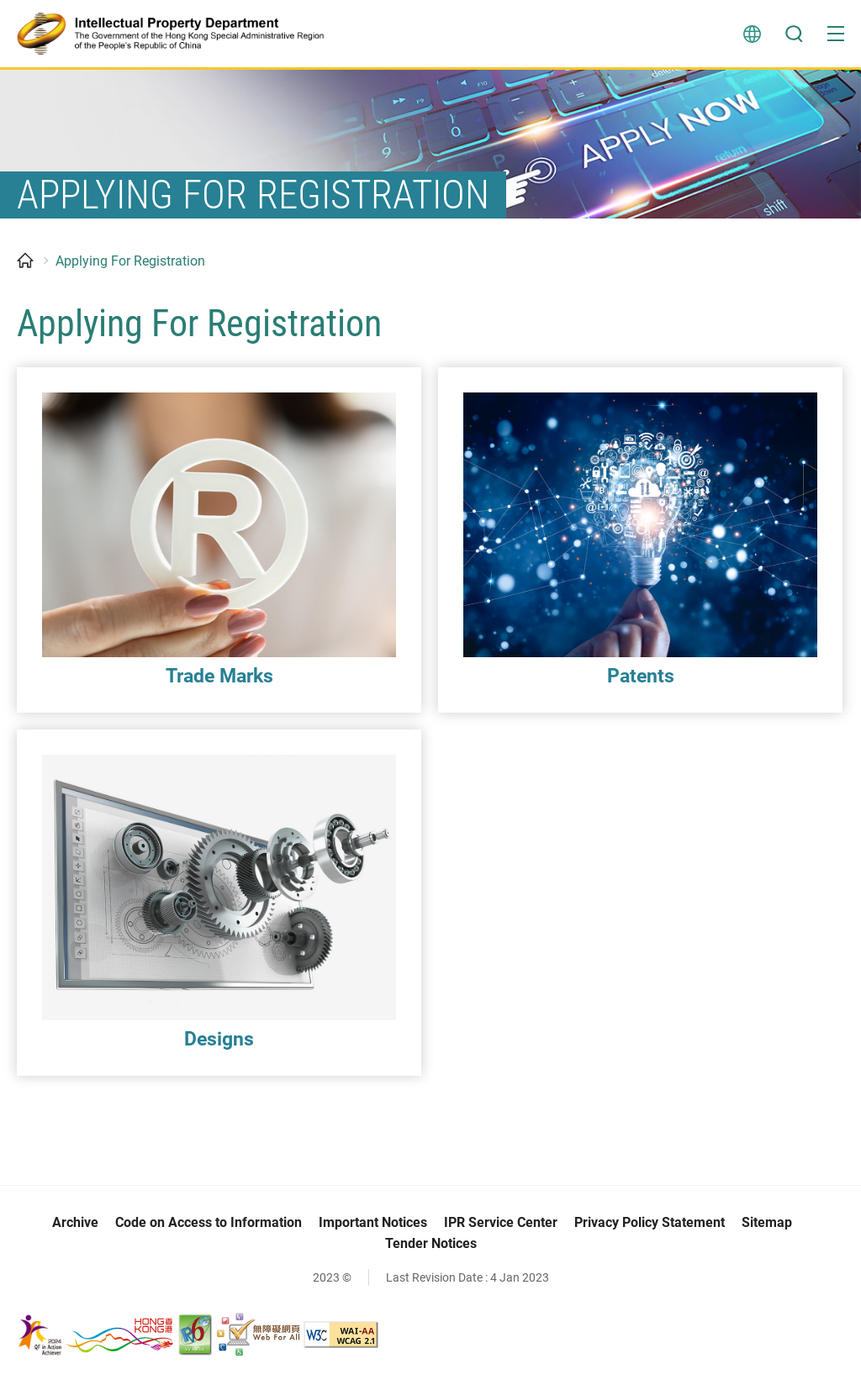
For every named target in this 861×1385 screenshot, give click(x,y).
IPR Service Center (500, 1225)
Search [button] (794, 33)
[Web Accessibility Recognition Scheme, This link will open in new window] (258, 1336)
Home (25, 263)
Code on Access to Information (208, 1225)
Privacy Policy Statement (649, 1225)
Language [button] (752, 33)
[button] (836, 33)
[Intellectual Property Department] (177, 34)
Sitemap (767, 1225)
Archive (75, 1225)
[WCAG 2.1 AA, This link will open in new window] (341, 1336)
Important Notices (373, 1225)
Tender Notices (431, 1246)
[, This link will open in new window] (96, 1336)
